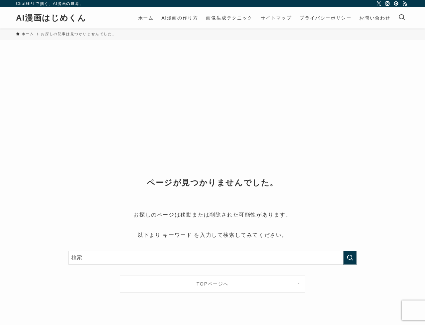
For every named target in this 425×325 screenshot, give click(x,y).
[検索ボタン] (401, 18)
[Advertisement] (212, 89)
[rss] (404, 3)
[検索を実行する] (350, 258)
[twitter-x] (379, 3)
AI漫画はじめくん (51, 18)
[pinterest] (396, 3)
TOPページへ (213, 284)
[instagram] (387, 3)
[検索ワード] (212, 258)
